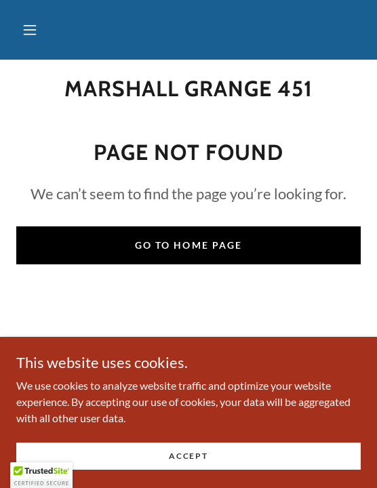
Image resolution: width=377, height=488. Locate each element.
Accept (188, 456)
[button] (29, 29)
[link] (188, 89)
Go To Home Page (188, 245)
